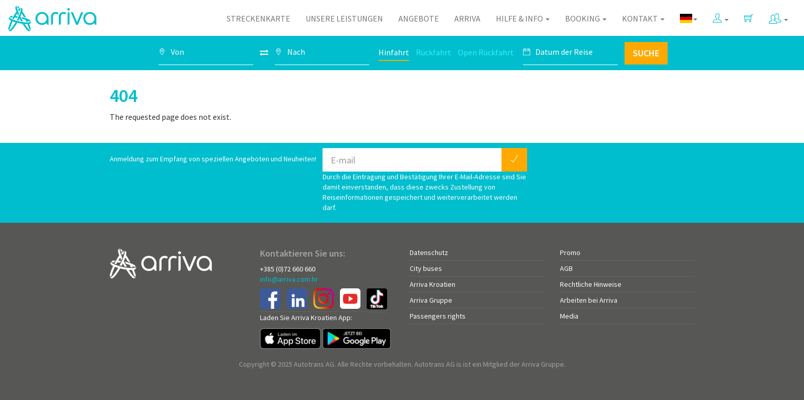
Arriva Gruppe (431, 300)
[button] (720, 16)
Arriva (467, 18)
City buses (426, 268)
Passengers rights (438, 316)
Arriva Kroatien (432, 284)
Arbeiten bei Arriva (588, 300)
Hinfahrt (393, 52)
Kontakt (643, 18)
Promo (570, 252)
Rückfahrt (433, 52)
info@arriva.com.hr (289, 279)
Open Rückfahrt (486, 52)
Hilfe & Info (523, 18)
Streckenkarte (258, 18)
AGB (566, 268)
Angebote (418, 18)
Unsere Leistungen (344, 18)
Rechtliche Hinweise (590, 284)
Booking (586, 18)
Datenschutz (429, 252)
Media (569, 316)
